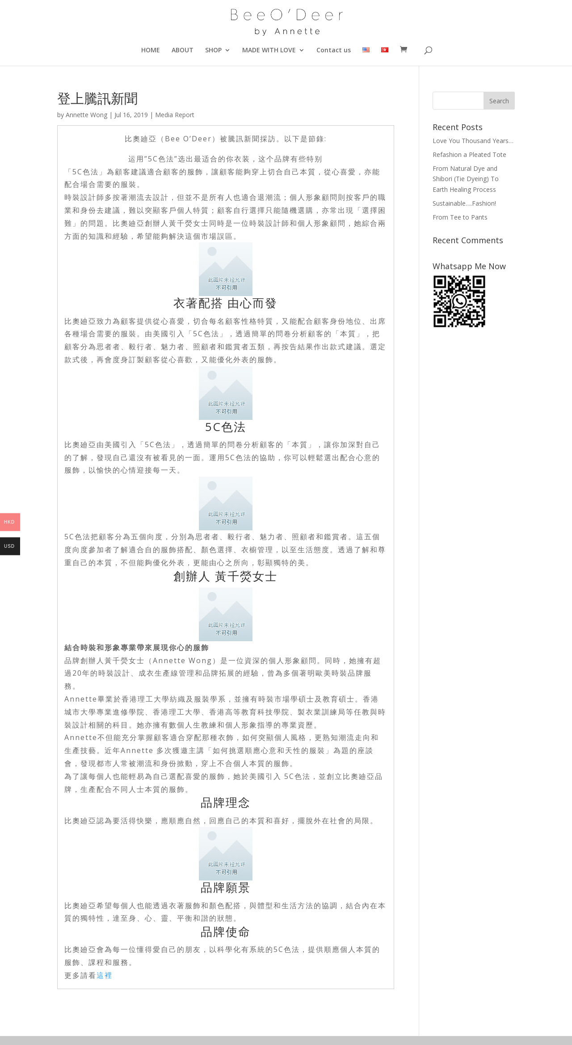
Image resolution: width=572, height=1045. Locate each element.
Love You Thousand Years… (473, 140)
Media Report (174, 114)
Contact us (333, 50)
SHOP (213, 50)
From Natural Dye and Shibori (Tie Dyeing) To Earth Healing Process (466, 179)
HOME (150, 50)
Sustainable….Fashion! (464, 203)
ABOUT (182, 50)
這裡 (105, 975)
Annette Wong (86, 114)
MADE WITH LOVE (269, 50)
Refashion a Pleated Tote (469, 154)
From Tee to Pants (460, 217)
